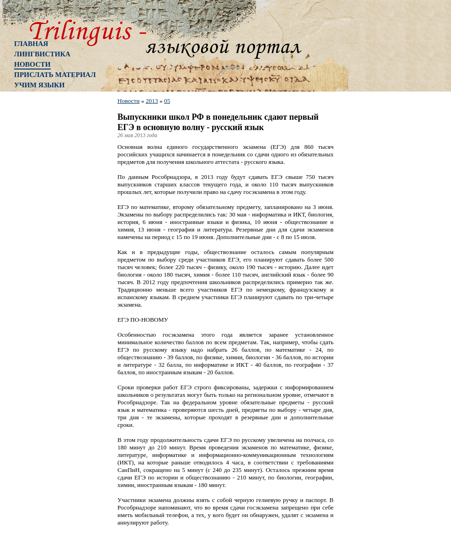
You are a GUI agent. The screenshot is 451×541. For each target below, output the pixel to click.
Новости (32, 64)
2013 (152, 100)
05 (167, 100)
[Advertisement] (51, 246)
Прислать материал (55, 74)
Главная (31, 43)
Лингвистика (42, 54)
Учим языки (39, 85)
